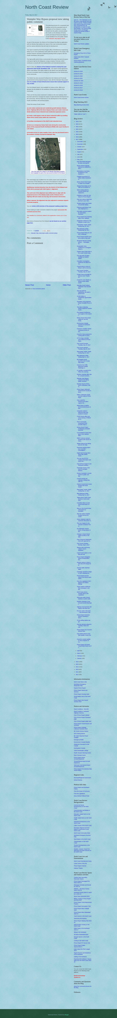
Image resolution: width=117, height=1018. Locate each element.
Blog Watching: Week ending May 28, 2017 (83, 229)
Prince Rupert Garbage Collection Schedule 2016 (81, 728)
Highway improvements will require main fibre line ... (84, 607)
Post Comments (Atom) (38, 288)
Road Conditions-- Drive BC (81, 709)
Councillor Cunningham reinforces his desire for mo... (84, 262)
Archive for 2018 (78, 85)
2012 (77, 672)
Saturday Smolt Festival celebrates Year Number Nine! (84, 287)
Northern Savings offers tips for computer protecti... (84, 375)
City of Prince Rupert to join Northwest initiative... (84, 464)
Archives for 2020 (78, 80)
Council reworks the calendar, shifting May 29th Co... (83, 480)
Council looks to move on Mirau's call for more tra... (84, 267)
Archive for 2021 (78, 78)
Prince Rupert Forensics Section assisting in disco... (83, 616)
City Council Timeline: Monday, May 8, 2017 (83, 544)
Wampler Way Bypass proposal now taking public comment (83, 380)
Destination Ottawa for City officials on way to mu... (84, 221)
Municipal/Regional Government (82, 777)
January (79, 658)
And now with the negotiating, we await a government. (83, 292)
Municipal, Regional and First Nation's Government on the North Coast (81, 829)
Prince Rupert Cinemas (80, 866)
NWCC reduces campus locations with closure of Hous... (84, 439)
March (79, 653)
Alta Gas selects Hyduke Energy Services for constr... (83, 515)
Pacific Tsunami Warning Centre (82, 753)
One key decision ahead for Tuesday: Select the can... (84, 626)
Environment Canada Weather (82, 742)
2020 (77, 131)
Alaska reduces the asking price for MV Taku (84, 444)
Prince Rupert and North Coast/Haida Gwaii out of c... (84, 646)
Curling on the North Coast (81, 940)
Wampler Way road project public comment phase (44, 233)
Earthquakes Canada (79, 748)
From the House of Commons (82, 791)
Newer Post (29, 285)
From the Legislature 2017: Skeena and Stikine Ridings (84, 583)
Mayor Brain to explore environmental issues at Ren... (84, 407)
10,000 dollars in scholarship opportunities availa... (84, 298)
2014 (77, 666)
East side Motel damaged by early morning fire (83, 162)
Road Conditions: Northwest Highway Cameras (81, 712)
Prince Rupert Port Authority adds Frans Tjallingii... (84, 217)
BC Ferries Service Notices (81, 731)
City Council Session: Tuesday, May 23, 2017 (84, 348)
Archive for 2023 (78, 73)
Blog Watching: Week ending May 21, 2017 (83, 356)
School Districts (78, 780)
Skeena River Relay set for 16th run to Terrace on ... (84, 186)
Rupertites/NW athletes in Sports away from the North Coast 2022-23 (83, 960)
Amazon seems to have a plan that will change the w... (84, 564)
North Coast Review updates (81, 44)
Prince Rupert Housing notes (81, 694)
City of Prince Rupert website (81, 715)
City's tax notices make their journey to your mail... (84, 200)
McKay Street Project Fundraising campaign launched (83, 429)
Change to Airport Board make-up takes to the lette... (83, 535)
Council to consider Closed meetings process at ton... (84, 330)
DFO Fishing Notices (79, 733)
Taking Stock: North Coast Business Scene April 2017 (84, 499)
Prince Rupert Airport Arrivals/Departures (79, 758)
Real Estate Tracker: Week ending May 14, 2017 (84, 490)
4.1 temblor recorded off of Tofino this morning (84, 371)
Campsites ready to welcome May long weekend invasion (82, 412)
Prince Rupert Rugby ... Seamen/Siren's (80, 946)
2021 (77, 129)
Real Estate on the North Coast (82, 839)
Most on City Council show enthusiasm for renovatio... (84, 510)
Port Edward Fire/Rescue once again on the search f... (84, 314)
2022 (77, 126)
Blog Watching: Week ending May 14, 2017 (83, 494)
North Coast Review (47, 7)
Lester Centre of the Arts (80, 863)
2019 (77, 134)
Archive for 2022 (78, 76)
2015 (77, 664)
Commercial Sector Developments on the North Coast (81, 806)
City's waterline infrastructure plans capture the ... (82, 401)
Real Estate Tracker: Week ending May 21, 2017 (84, 352)
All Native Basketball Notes (81, 934)
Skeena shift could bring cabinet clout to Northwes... (83, 549)
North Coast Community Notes (82, 833)
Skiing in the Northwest (80, 932)
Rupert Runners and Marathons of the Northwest (82, 953)
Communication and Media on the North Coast (82, 811)
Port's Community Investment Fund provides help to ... (82, 423)
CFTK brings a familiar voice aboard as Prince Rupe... (83, 339)
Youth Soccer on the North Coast (82, 916)
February (79, 656)
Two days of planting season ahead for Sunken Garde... (84, 308)
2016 (77, 661)
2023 (77, 124)
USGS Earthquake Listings (81, 750)
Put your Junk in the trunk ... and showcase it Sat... (84, 611)
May (78, 159)
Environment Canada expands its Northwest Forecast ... (83, 325)
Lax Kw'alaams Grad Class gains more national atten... (84, 434)
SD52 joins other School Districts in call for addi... (84, 598)
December (80, 141)
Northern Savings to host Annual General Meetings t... (84, 603)
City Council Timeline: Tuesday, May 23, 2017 (84, 271)
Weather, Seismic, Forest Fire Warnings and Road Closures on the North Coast (82, 850)
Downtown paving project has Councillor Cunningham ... (83, 449)
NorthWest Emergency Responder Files (80, 685)
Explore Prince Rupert (80, 688)
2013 (77, 669)
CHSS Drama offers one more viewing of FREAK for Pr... (84, 418)
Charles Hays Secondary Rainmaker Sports (80, 878)
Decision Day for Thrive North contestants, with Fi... (83, 385)
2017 (77, 139)
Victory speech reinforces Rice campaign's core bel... (83, 588)
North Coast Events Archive (81, 97)
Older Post (67, 285)
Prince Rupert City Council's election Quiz (84, 630)
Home (48, 285)
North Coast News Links (80, 682)
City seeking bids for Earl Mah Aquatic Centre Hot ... (84, 635)
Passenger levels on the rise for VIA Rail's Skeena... (83, 469)
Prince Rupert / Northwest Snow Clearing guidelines (82, 61)
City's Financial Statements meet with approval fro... (84, 540)
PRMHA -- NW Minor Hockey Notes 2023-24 (81, 889)
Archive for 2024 (78, 71)
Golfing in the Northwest (80, 956)
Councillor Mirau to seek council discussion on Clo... (83, 504)
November (80, 144)
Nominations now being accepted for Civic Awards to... (83, 172)
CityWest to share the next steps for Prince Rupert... (84, 196)
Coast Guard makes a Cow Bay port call (84, 553)
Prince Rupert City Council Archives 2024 (81, 701)
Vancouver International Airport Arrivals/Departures (82, 765)
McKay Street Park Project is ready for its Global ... (84, 182)
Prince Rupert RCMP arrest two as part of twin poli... (84, 237)
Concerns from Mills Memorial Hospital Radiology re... (82, 366)
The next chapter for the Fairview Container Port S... (84, 525)
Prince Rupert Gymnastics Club (82, 906)
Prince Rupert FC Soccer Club (82, 943)
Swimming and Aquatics (80, 918)
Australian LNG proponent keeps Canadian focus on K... (84, 303)
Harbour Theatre (78, 868)
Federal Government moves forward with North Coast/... (84, 485)
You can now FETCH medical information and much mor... (84, 460)
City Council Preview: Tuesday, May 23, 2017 (84, 344)
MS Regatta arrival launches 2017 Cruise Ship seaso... (83, 361)
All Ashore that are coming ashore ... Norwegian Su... (84, 242)
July (78, 154)
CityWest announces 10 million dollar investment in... (84, 178)
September (80, 149)
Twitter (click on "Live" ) (80, 114)
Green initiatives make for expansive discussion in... (84, 520)
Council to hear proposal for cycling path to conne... (84, 334)
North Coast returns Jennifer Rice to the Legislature (82, 593)
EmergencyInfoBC (79, 739)
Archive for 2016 (78, 90)
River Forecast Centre (80, 755)
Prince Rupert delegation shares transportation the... (83, 558)
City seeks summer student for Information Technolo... (84, 213)
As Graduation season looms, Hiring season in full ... (84, 530)
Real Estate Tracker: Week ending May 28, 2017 (84, 225)
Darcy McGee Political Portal (81, 796)
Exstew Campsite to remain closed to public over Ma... (84, 475)
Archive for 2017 (78, 87)
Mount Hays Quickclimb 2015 (81, 896)
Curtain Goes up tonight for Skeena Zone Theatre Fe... (84, 276)
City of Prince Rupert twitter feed (82, 721)
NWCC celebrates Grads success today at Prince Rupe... (84, 396)
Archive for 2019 (78, 83)
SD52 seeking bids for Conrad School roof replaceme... (83, 191)
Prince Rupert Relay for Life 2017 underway (84, 233)
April (78, 650)
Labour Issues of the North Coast (82, 825)
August (79, 151)
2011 (77, 674)
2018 (77, 137)
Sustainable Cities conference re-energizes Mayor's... (84, 247)
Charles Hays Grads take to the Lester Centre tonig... (84, 252)
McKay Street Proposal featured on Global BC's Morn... (84, 167)
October (79, 146)
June (78, 157)
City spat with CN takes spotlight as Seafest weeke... (83, 257)
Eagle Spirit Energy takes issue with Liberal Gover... (83, 454)
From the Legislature (79, 793)
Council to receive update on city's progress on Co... (83, 641)
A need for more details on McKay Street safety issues (84, 281)
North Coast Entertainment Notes (83, 861)
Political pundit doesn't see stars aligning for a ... (84, 208)
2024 (77, 121)
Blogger (67, 1014)
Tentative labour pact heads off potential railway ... (84, 204)
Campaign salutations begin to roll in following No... (84, 572)
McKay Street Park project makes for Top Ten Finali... (84, 319)
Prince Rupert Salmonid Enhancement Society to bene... (84, 391)
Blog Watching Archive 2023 (81, 105)
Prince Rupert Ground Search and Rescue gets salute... (84, 577)
